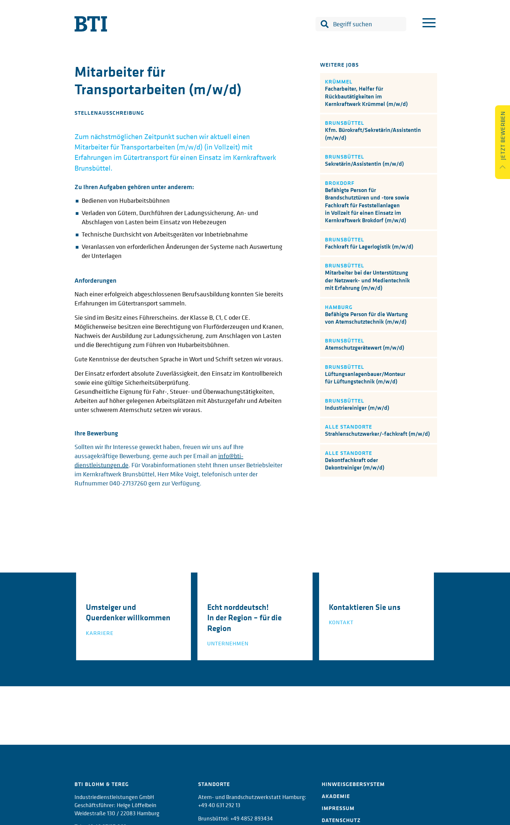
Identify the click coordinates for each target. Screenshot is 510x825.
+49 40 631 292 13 (219, 805)
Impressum (338, 808)
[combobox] (360, 24)
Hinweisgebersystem (353, 784)
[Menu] (429, 24)
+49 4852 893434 (251, 818)
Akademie (336, 796)
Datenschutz (341, 820)
